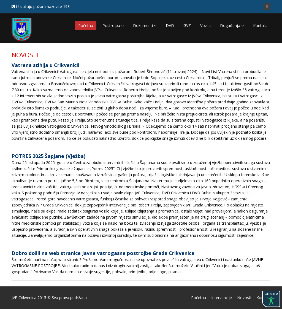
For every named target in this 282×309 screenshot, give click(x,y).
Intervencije (221, 297)
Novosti (244, 297)
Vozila (205, 25)
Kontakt (260, 25)
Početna (85, 25)
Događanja (232, 25)
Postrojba (113, 25)
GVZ (187, 25)
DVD (170, 25)
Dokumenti (144, 25)
